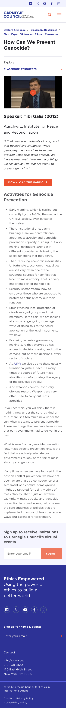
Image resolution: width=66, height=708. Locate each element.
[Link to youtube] (44, 3)
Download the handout (28, 182)
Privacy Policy (24, 698)
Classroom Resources (44, 30)
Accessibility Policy (15, 702)
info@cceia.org (14, 660)
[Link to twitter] (37, 3)
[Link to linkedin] (30, 3)
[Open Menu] (59, 15)
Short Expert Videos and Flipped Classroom (31, 34)
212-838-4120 (13, 665)
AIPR (17, 363)
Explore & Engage (15, 30)
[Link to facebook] (51, 3)
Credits (8, 698)
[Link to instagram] (58, 3)
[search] (50, 14)
